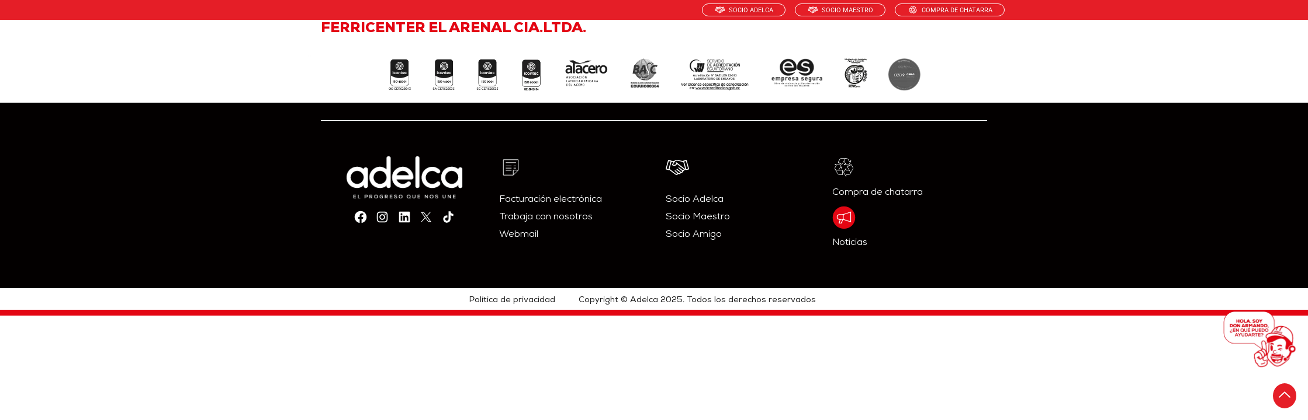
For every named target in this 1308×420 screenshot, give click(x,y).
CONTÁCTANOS (961, 43)
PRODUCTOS (700, 43)
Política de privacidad (512, 300)
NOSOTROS (622, 43)
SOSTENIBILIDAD (791, 43)
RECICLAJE (877, 43)
